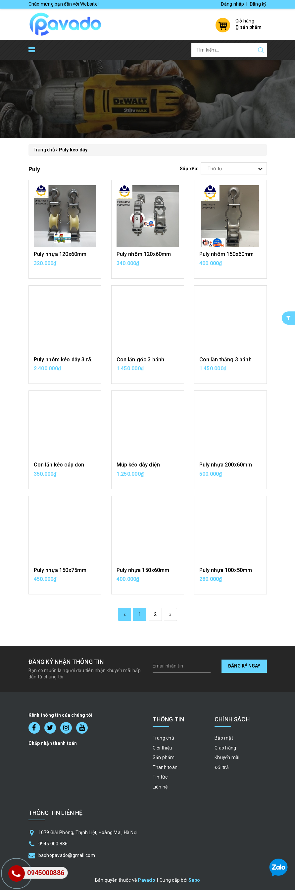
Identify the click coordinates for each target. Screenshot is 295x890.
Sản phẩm (164, 757)
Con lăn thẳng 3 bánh (225, 359)
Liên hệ (160, 786)
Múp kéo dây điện (138, 465)
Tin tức (160, 777)
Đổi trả (222, 767)
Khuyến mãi (227, 757)
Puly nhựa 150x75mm (60, 570)
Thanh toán (165, 767)
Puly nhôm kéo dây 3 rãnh (65, 359)
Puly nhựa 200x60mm (225, 465)
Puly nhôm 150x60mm (226, 254)
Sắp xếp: (189, 168)
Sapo (194, 880)
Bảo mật (224, 738)
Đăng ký (258, 4)
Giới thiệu (162, 747)
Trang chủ (163, 738)
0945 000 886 (53, 843)
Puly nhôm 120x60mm (144, 254)
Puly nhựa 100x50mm (225, 570)
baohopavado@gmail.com (66, 855)
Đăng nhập (232, 4)
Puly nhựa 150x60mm (143, 570)
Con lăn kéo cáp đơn (59, 465)
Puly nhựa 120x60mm (60, 254)
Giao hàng (225, 747)
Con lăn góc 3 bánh (141, 359)
